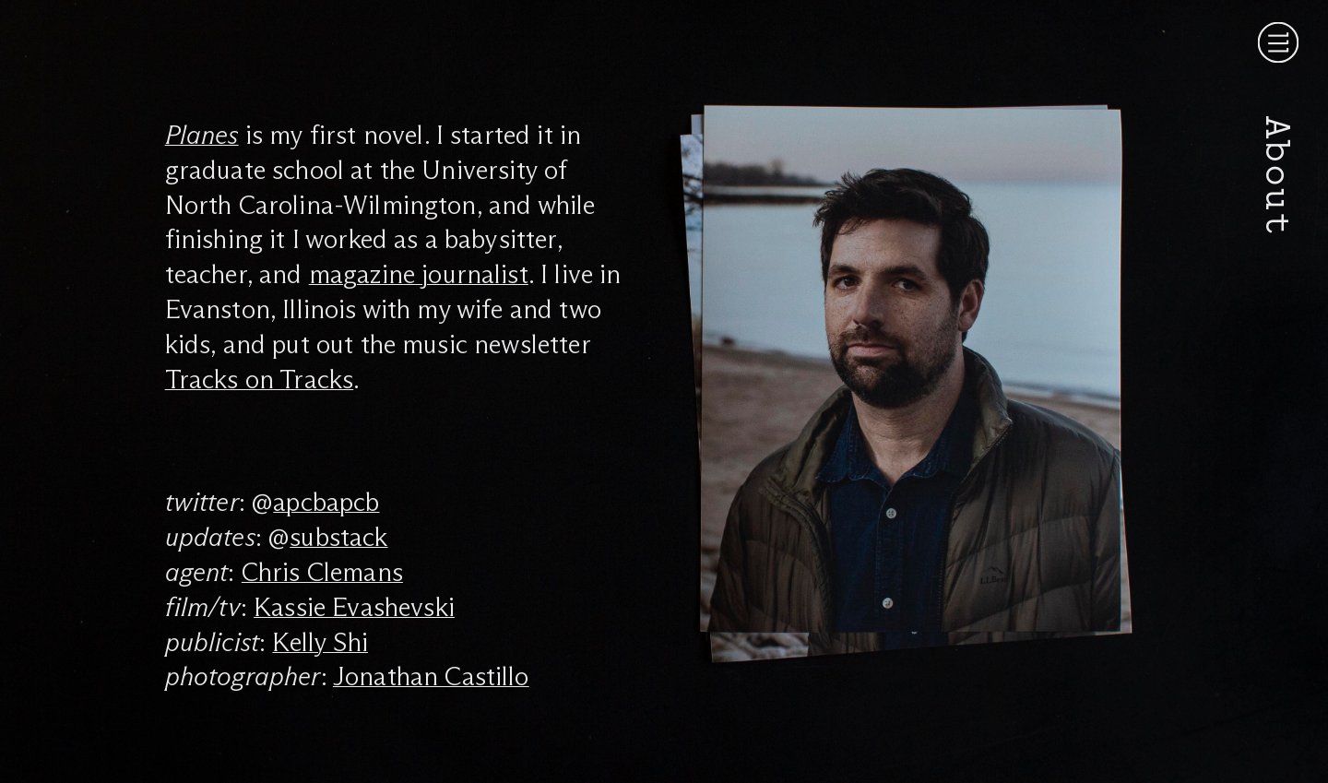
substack (338, 536)
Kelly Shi (319, 642)
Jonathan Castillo (431, 676)
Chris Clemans (322, 571)
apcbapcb (326, 501)
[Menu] (1278, 42)
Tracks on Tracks (259, 379)
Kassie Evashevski (354, 607)
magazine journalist (418, 274)
